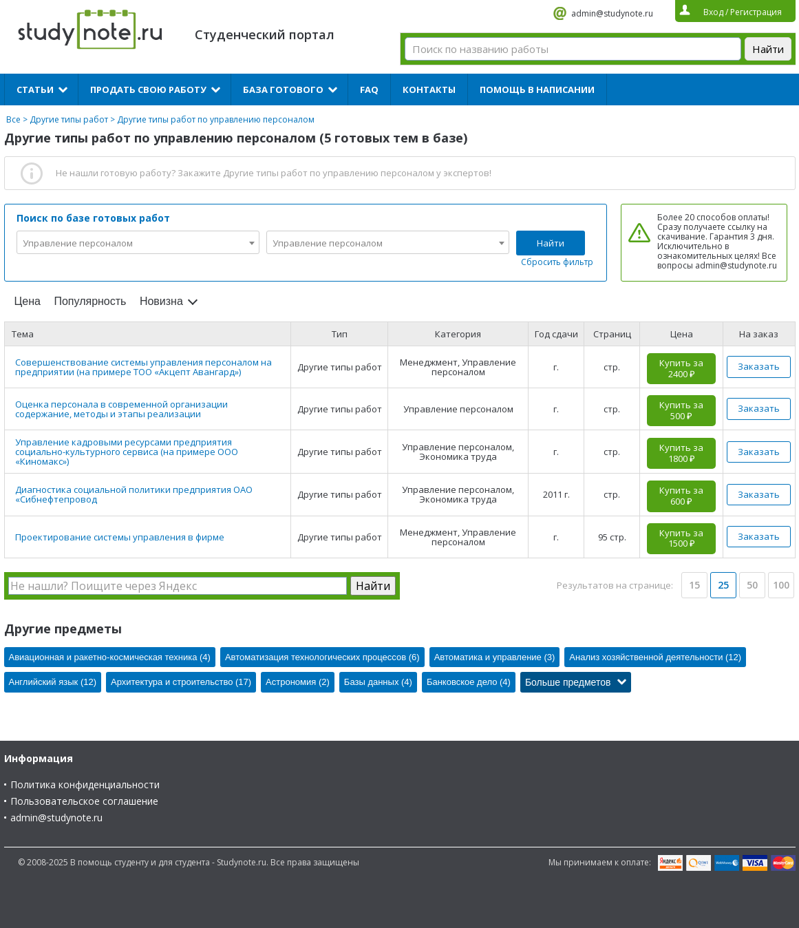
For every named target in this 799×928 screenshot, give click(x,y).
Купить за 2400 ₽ (681, 368)
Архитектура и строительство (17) (181, 682)
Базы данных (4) (378, 682)
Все (13, 119)
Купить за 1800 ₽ (681, 453)
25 (723, 584)
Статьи (35, 89)
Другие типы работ (69, 119)
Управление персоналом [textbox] (78, 243)
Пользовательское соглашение (84, 801)
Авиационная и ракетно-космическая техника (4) (110, 657)
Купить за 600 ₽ (681, 495)
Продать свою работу (148, 89)
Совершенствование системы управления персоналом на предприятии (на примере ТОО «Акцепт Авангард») (143, 367)
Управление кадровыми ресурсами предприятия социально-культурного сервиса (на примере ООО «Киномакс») (126, 451)
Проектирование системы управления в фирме (119, 537)
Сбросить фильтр (557, 262)
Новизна (161, 301)
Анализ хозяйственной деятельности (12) (655, 657)
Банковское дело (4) (469, 682)
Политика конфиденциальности (85, 784)
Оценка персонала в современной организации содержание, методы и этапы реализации (121, 409)
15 (694, 584)
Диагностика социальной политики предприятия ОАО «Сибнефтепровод (134, 494)
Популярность (90, 301)
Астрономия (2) (298, 682)
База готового (283, 89)
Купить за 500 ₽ (681, 410)
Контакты (429, 89)
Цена (27, 301)
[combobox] (138, 242)
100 (781, 584)
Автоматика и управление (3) (494, 657)
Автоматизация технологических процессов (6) (322, 657)
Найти (550, 243)
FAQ (369, 89)
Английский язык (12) (53, 682)
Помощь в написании (537, 89)
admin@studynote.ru (612, 13)
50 (752, 584)
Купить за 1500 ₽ (681, 538)
